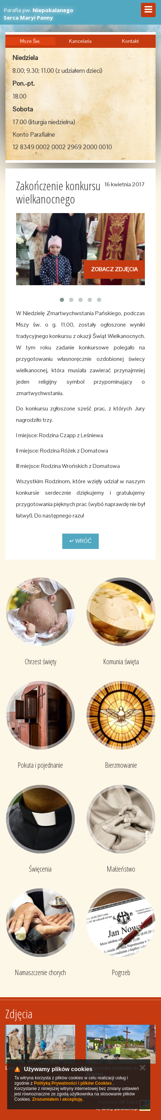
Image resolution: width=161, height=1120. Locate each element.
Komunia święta (121, 661)
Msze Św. (30, 41)
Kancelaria (80, 41)
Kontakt (130, 41)
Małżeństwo (121, 869)
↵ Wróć (80, 541)
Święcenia (40, 869)
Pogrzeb (121, 972)
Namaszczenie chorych (40, 972)
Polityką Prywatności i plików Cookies (73, 1083)
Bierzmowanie (121, 765)
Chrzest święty (40, 661)
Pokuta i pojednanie (40, 765)
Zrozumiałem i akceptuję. (57, 1099)
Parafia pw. (38, 13)
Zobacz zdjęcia (114, 269)
